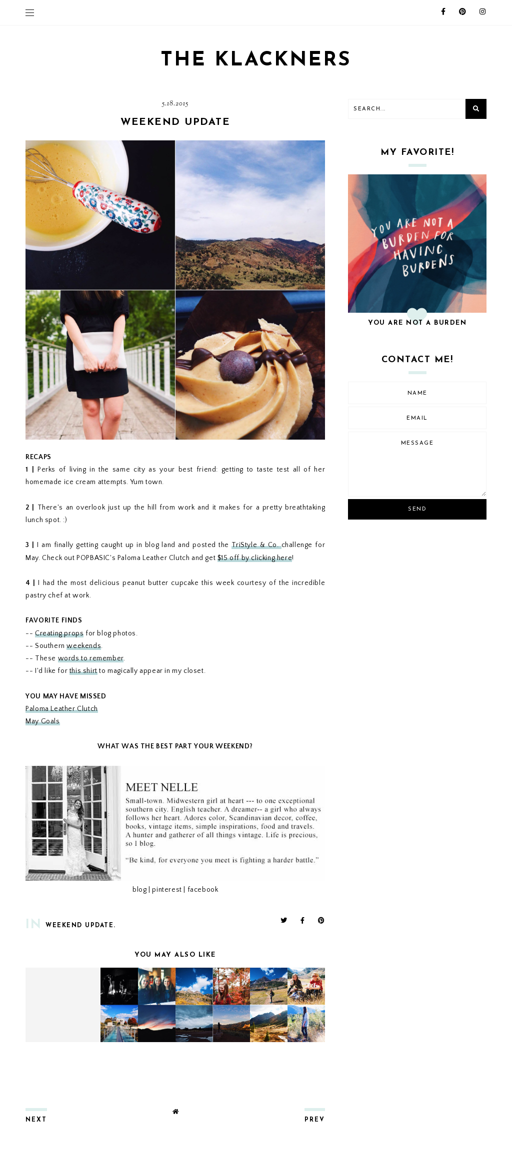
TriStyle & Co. (256, 545)
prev (314, 1120)
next (36, 1120)
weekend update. (81, 926)
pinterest (167, 890)
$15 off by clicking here (255, 558)
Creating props (59, 633)
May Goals (43, 721)
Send (417, 509)
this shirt (84, 671)
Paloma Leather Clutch (62, 709)
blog (139, 890)
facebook (203, 890)
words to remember (91, 658)
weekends (83, 646)
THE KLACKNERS (256, 60)
